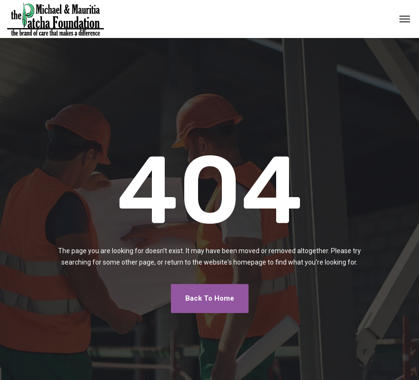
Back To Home (209, 298)
